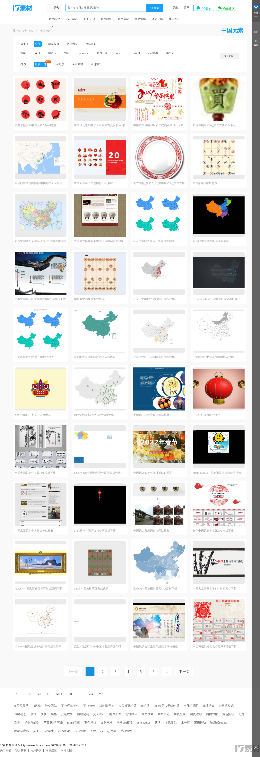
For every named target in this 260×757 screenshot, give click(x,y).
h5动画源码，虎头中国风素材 (33, 414)
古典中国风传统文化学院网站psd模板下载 (40, 299)
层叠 (54, 714)
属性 (33, 714)
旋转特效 (208, 705)
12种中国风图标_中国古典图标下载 (214, 125)
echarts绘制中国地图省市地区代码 (154, 357)
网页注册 (196, 714)
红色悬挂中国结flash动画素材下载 (95, 530)
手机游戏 (126, 731)
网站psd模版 (125, 722)
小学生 (49, 731)
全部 (37, 43)
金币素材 (77, 64)
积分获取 (20, 750)
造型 (17, 722)
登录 (175, 7)
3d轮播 (145, 705)
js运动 (37, 705)
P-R (70, 694)
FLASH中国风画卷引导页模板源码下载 (38, 588)
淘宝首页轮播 (127, 705)
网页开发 (115, 714)
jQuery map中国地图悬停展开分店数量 (97, 472)
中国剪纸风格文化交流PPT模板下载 (215, 646)
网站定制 (83, 714)
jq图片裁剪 (21, 705)
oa (101, 731)
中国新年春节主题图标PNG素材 (93, 183)
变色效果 (67, 714)
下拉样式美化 (70, 705)
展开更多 (230, 56)
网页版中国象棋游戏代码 (89, 299)
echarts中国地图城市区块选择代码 (94, 357)
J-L (48, 694)
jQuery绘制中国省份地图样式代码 (213, 357)
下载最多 (59, 64)
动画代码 (157, 19)
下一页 (184, 672)
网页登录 (180, 714)
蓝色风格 (90, 722)
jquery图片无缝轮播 (166, 705)
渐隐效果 (171, 722)
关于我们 (5, 750)
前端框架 (131, 714)
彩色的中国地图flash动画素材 (211, 241)
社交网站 (51, 705)
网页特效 (54, 19)
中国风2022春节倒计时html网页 (152, 472)
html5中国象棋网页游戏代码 (91, 588)
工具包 (136, 53)
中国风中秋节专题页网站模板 (151, 414)
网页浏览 (164, 714)
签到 (256, 29)
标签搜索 (51, 750)
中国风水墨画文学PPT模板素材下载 (215, 588)
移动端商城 (21, 731)
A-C (18, 694)
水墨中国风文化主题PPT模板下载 (35, 472)
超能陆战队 (31, 722)
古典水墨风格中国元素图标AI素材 (35, 125)
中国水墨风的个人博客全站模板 (34, 530)
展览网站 (106, 722)
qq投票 (111, 731)
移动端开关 (106, 705)
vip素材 (95, 64)
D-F (28, 694)
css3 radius (143, 722)
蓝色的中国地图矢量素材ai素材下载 (155, 588)
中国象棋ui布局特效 (205, 183)
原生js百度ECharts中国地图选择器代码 (97, 646)
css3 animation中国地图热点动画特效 (215, 299)
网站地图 (66, 750)
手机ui (67, 53)
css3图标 (80, 731)
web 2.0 (119, 53)
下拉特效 (89, 705)
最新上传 (40, 64)
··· (50, 27)
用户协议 (36, 750)
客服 (256, 43)
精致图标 (64, 731)
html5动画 (73, 722)
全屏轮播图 (191, 705)
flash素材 (71, 19)
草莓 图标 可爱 (53, 722)
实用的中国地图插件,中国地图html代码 (38, 183)
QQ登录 (203, 8)
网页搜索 (147, 714)
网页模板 (106, 19)
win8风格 (153, 53)
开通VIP (256, 11)
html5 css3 (89, 19)
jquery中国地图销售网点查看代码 (94, 414)
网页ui (52, 53)
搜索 (155, 8)
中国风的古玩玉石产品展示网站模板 (155, 646)
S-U (80, 694)
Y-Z (101, 694)
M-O (59, 694)
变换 (44, 714)
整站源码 (140, 19)
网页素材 (123, 19)
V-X (90, 694)
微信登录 (226, 8)
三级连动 (200, 722)
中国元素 (45, 30)
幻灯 (241, 714)
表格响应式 (226, 705)
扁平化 (170, 53)
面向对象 (212, 714)
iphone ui (84, 53)
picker (37, 731)
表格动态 (20, 714)
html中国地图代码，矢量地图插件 (154, 241)
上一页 (185, 722)
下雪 (93, 731)
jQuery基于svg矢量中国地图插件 (34, 357)
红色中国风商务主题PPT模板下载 (213, 530)
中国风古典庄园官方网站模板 (151, 530)
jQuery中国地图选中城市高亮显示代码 (38, 646)
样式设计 (174, 19)
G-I (39, 694)
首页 (30, 30)
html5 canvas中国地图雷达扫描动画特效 (217, 472)
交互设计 (99, 714)
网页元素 (102, 53)
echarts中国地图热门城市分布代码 (154, 299)
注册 (186, 7)
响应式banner (218, 722)
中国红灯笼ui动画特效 (206, 414)
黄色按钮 (228, 714)
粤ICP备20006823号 (75, 745)
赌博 (157, 722)
